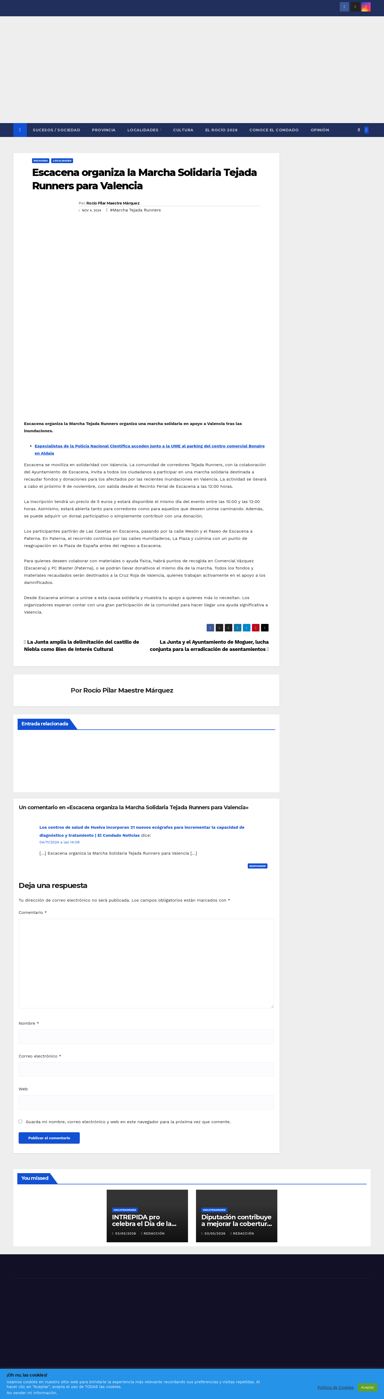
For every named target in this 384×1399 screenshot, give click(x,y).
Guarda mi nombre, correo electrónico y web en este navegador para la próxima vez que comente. (128, 1121)
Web (23, 1088)
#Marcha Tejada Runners (135, 210)
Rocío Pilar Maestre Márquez (112, 203)
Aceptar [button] (367, 1387)
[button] (359, 129)
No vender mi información (31, 1392)
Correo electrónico (40, 1056)
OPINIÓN (320, 130)
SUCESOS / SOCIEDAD (56, 130)
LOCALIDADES (143, 130)
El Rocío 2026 (221, 130)
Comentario (33, 912)
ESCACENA (41, 160)
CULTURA (183, 130)
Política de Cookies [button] (336, 1387)
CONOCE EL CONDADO (274, 130)
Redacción (153, 1233)
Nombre (29, 1023)
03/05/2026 (126, 1233)
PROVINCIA (104, 130)
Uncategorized (125, 1209)
